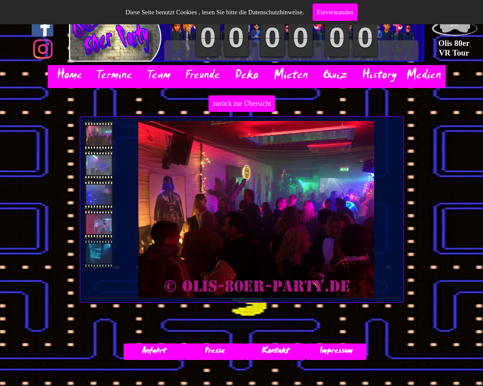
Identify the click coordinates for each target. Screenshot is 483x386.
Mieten (291, 76)
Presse (215, 352)
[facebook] (42, 25)
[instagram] (43, 49)
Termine (113, 76)
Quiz (335, 76)
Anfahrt (154, 352)
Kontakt (275, 352)
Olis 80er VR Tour (454, 48)
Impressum (336, 352)
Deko (246, 76)
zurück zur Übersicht (242, 103)
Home (69, 76)
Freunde (202, 76)
